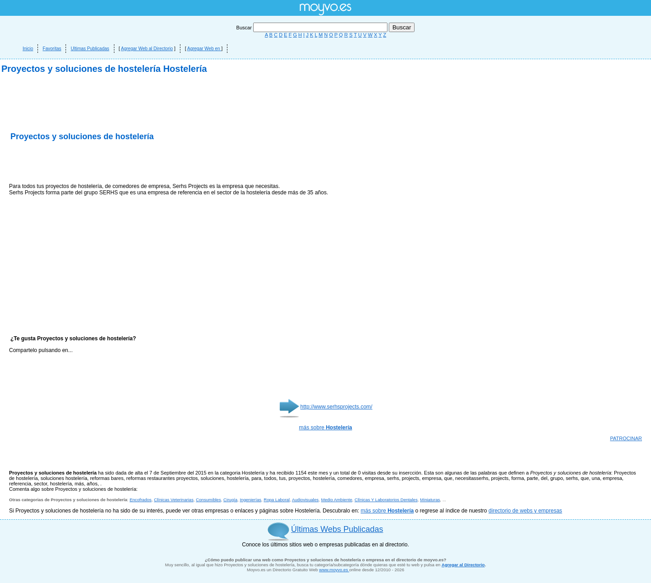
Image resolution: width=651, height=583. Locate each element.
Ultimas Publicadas (90, 48)
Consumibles (208, 499)
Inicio (28, 48)
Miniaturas (430, 499)
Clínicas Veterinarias (173, 499)
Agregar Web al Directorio (147, 48)
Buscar (312, 27)
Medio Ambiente (336, 499)
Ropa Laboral (277, 499)
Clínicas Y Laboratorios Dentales (385, 499)
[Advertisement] (115, 162)
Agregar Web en (204, 48)
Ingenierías (250, 499)
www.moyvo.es (334, 569)
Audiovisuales (305, 499)
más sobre (325, 427)
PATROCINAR (626, 438)
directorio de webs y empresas (525, 511)
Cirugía (230, 499)
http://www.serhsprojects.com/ (336, 407)
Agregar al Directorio (463, 564)
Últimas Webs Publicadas (337, 529)
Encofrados (141, 499)
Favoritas (51, 48)
